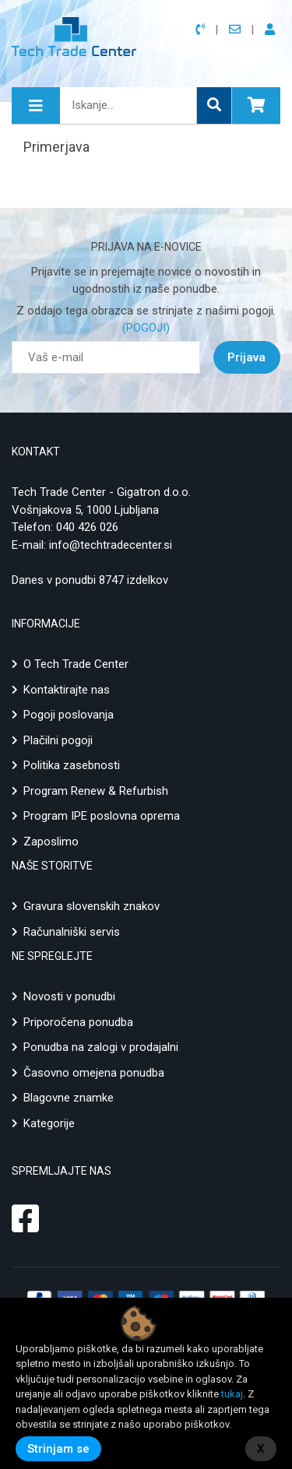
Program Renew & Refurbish (95, 791)
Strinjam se (58, 1449)
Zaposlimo (51, 842)
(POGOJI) (146, 328)
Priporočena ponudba (78, 1022)
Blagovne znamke (68, 1098)
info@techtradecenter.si (110, 545)
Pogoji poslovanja (68, 715)
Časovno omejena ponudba (93, 1073)
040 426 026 (87, 527)
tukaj (232, 1394)
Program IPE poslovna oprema (101, 816)
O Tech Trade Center (75, 664)
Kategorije (49, 1123)
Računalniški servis (71, 932)
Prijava (246, 357)
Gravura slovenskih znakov (91, 906)
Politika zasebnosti (71, 765)
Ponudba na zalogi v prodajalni (100, 1047)
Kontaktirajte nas (66, 690)
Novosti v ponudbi (69, 996)
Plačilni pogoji (58, 740)
